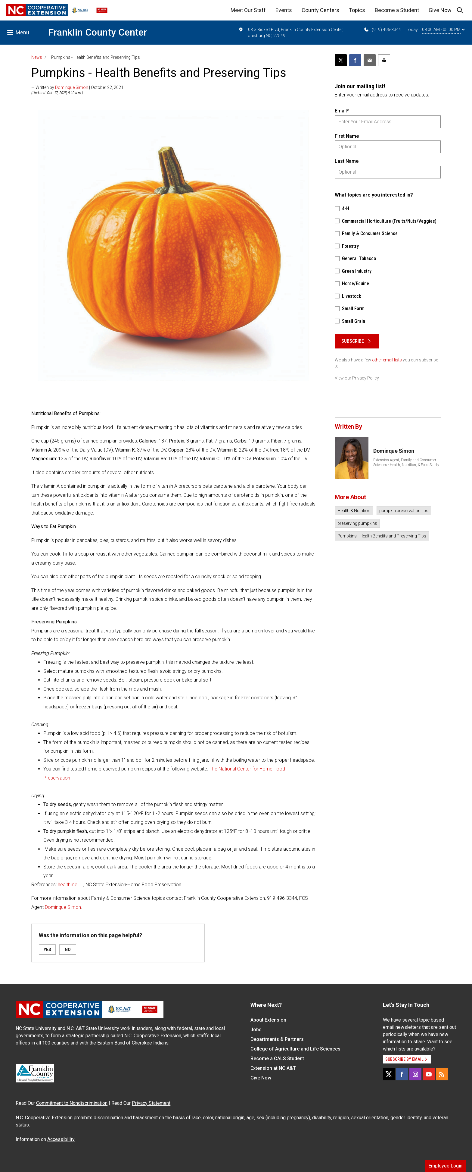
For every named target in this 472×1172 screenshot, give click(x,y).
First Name (347, 136)
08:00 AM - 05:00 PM (443, 29)
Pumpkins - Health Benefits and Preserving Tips (381, 536)
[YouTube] (429, 1074)
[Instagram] (415, 1074)
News (36, 57)
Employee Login (445, 1166)
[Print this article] (384, 60)
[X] (389, 1074)
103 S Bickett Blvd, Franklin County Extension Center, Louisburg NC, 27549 (290, 32)
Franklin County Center (97, 32)
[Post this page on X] (341, 60)
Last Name (347, 161)
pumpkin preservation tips (403, 510)
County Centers (320, 10)
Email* (342, 111)
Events (283, 10)
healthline (67, 884)
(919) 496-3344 (382, 30)
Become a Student (397, 10)
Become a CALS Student (277, 1058)
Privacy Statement (151, 1103)
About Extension (268, 1020)
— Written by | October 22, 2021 (77, 87)
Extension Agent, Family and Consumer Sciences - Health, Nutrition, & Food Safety (406, 462)
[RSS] (442, 1074)
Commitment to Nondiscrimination (71, 1103)
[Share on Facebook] (355, 60)
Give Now (440, 10)
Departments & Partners (277, 1039)
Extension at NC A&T (273, 1068)
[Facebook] (402, 1074)
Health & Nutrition (353, 510)
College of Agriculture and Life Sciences (295, 1049)
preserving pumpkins (357, 523)
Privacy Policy (365, 378)
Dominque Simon (71, 87)
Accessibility (61, 1139)
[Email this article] (370, 60)
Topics (357, 10)
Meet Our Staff (248, 10)
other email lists (387, 360)
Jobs (256, 1029)
